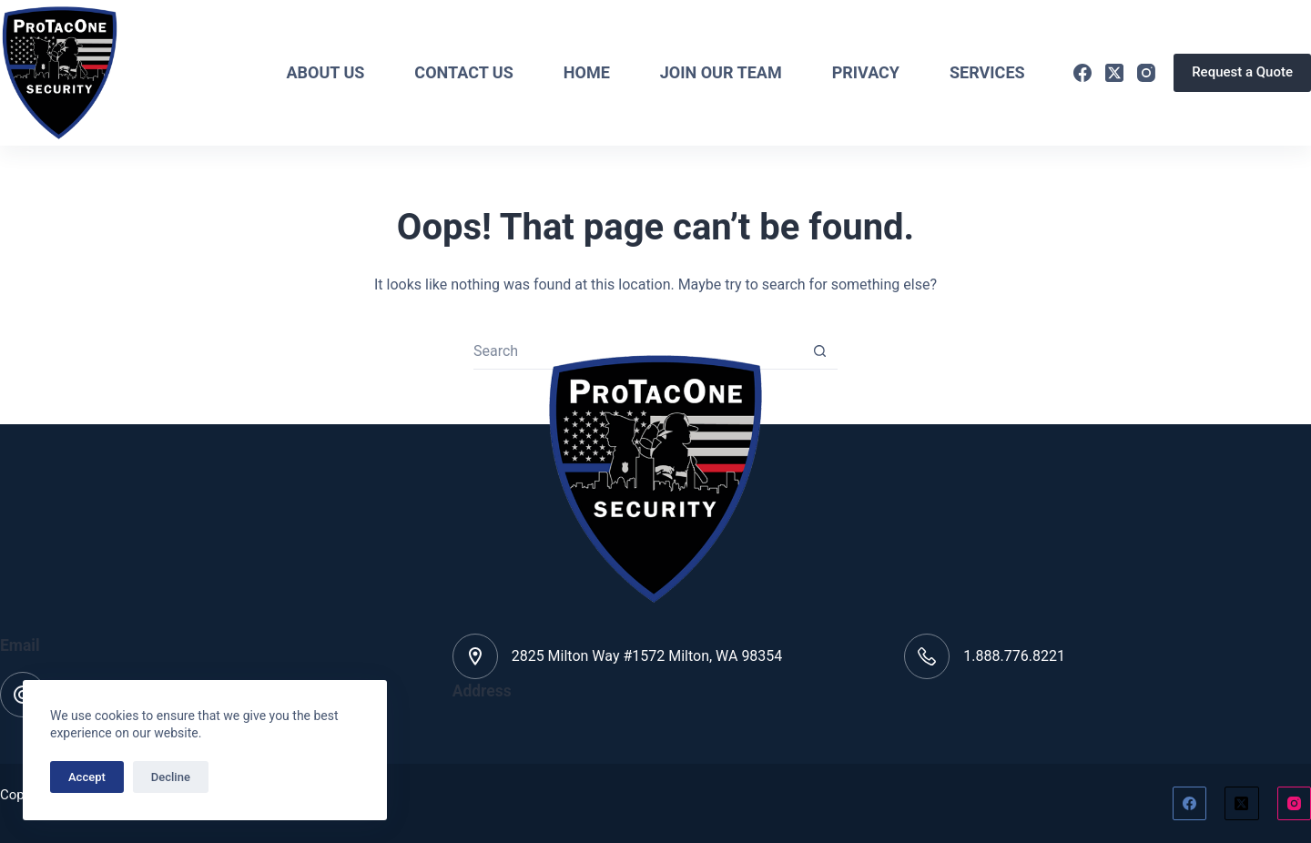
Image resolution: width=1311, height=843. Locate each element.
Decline (170, 777)
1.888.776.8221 (1014, 656)
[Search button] (819, 351)
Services (987, 72)
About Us (325, 72)
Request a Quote (1242, 72)
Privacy (865, 72)
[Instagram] (1146, 73)
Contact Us (463, 72)
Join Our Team (721, 72)
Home (587, 72)
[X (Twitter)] (1114, 73)
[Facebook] (1082, 73)
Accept (87, 777)
